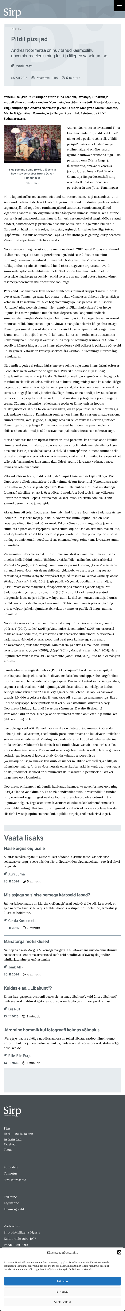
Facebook (10, 1144)
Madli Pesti (23, 66)
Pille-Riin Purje (19, 1056)
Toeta (8, 1149)
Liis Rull (14, 1009)
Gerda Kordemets (22, 921)
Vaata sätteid (62, 1302)
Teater (16, 29)
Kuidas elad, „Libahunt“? (28, 988)
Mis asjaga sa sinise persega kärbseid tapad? (47, 895)
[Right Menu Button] (119, 6)
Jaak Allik (15, 967)
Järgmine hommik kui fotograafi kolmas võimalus (52, 1030)
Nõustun (62, 1281)
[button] (119, 1252)
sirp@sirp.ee (12, 1139)
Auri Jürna (16, 874)
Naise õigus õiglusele (24, 849)
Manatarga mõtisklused (26, 942)
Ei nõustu (62, 1291)
